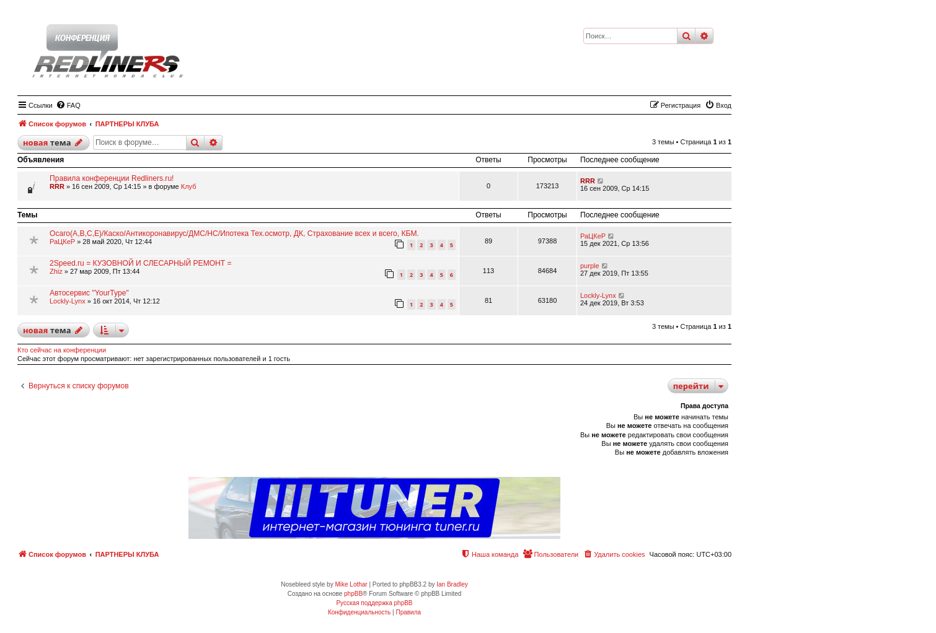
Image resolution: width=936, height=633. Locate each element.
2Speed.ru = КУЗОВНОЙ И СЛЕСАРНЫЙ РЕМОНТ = (141, 263)
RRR (57, 186)
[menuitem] (68, 105)
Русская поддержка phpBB (374, 603)
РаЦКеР (62, 241)
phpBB (353, 593)
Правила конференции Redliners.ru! (112, 178)
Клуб (188, 186)
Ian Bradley (452, 584)
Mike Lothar (351, 584)
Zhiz (56, 271)
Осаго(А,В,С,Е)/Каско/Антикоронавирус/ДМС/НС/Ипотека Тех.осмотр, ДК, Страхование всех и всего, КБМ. (234, 233)
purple (589, 265)
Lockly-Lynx (68, 301)
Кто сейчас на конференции (61, 350)
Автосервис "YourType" (89, 293)
